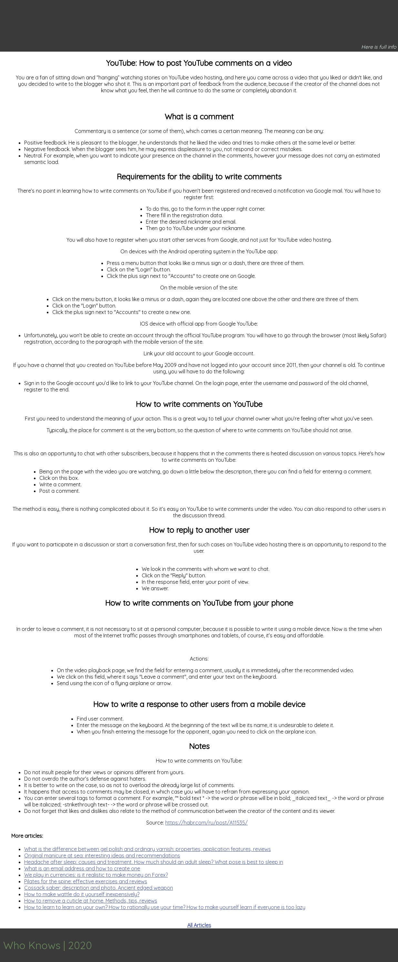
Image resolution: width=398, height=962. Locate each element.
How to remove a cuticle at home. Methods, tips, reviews (90, 900)
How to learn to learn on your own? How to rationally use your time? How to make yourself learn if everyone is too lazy (164, 907)
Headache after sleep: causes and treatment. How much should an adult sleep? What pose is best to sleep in (153, 862)
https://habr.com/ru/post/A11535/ (206, 822)
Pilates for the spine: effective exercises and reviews (85, 881)
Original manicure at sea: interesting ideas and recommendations (102, 855)
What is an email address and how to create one (82, 868)
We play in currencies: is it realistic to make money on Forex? (96, 875)
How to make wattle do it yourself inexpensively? (81, 894)
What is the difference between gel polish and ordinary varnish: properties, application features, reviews (147, 849)
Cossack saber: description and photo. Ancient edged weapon (98, 888)
